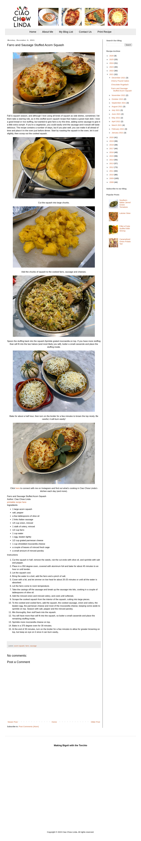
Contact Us (85, 31)
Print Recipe (105, 31)
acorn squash (19, 646)
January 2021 (118, 133)
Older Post (95, 722)
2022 (111, 71)
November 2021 (119, 95)
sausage (33, 646)
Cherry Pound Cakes (120, 81)
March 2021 (117, 125)
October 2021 (118, 99)
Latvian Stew (124, 213)
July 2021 (116, 110)
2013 (111, 163)
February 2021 (118, 129)
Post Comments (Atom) (29, 726)
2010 (111, 175)
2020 (111, 137)
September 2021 (119, 103)
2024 (111, 63)
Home (32, 31)
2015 (111, 156)
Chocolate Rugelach (120, 84)
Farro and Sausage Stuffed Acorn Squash (121, 89)
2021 (111, 74)
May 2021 (116, 118)
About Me (47, 31)
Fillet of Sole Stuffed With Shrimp (124, 228)
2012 (111, 167)
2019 (111, 141)
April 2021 (116, 121)
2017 (111, 148)
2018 (111, 145)
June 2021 (116, 114)
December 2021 (119, 78)
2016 (111, 152)
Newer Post (13, 722)
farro (27, 646)
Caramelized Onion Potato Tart (125, 241)
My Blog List (66, 31)
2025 (111, 59)
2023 (111, 67)
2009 (111, 178)
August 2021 (117, 106)
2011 (111, 171)
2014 (111, 160)
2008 (111, 182)
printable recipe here (16, 502)
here (18, 488)
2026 (111, 56)
